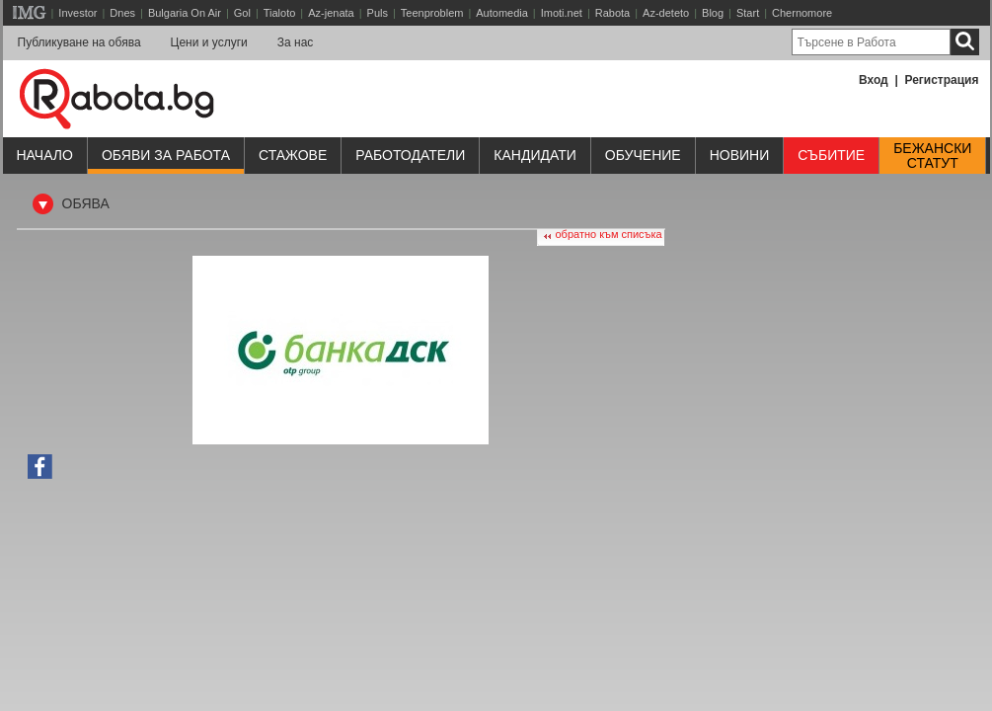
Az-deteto (666, 13)
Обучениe (643, 155)
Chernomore (802, 13)
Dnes (122, 13)
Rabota (612, 13)
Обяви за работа (166, 155)
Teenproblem (432, 13)
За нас (295, 42)
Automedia (502, 13)
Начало (45, 155)
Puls (377, 13)
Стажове (293, 155)
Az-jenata (330, 13)
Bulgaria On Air (184, 13)
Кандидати (535, 155)
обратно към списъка (609, 234)
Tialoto (280, 13)
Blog (713, 13)
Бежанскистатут (932, 156)
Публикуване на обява (79, 42)
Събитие (831, 155)
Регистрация (941, 80)
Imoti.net (561, 13)
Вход (873, 80)
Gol (242, 13)
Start (747, 13)
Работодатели (410, 155)
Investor (77, 13)
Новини (740, 155)
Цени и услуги (209, 42)
